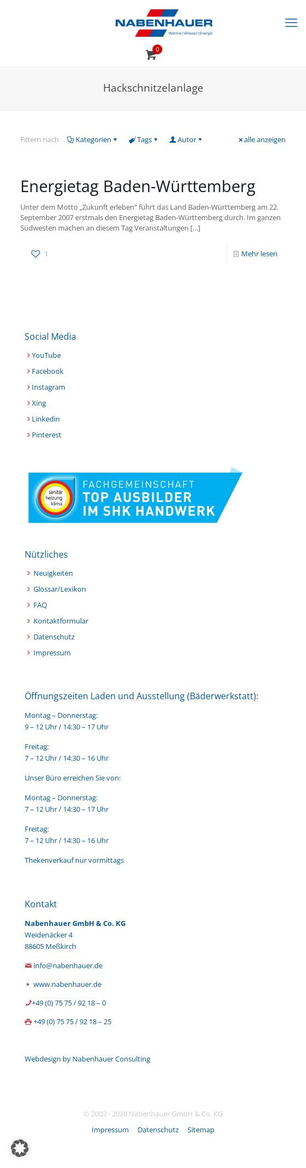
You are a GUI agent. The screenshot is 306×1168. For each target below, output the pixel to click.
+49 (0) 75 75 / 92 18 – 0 (69, 1003)
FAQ (40, 605)
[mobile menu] (291, 22)
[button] (19, 1148)
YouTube (46, 355)
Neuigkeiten (53, 573)
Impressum (52, 653)
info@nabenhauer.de (68, 965)
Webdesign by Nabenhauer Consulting (87, 1059)
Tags (143, 139)
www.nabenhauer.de (67, 984)
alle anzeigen (261, 139)
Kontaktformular (60, 621)
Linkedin (46, 419)
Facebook (48, 371)
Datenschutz (54, 637)
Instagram (48, 387)
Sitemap (201, 1130)
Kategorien (92, 139)
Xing (39, 403)
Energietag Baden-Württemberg (138, 185)
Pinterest (46, 435)
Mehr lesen (259, 254)
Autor (186, 139)
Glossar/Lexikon (59, 589)
